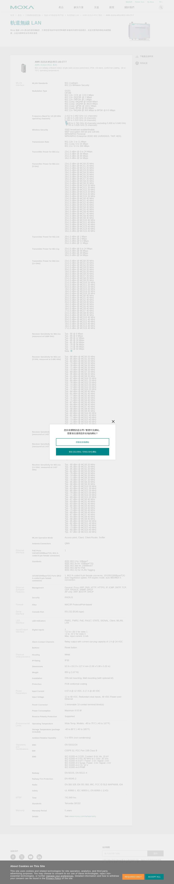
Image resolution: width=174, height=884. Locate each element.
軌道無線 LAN (73, 15)
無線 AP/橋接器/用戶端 (53, 15)
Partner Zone (140, 2)
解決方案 (79, 7)
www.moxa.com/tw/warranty (82, 816)
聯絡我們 (129, 2)
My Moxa (150, 2)
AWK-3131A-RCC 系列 (92, 15)
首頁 (12, 15)
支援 (96, 7)
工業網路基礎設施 (33, 15)
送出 (155, 853)
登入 (161, 2)
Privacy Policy (53, 878)
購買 (111, 7)
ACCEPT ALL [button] (154, 877)
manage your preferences (60, 876)
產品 (20, 15)
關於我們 (129, 7)
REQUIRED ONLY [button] (133, 877)
